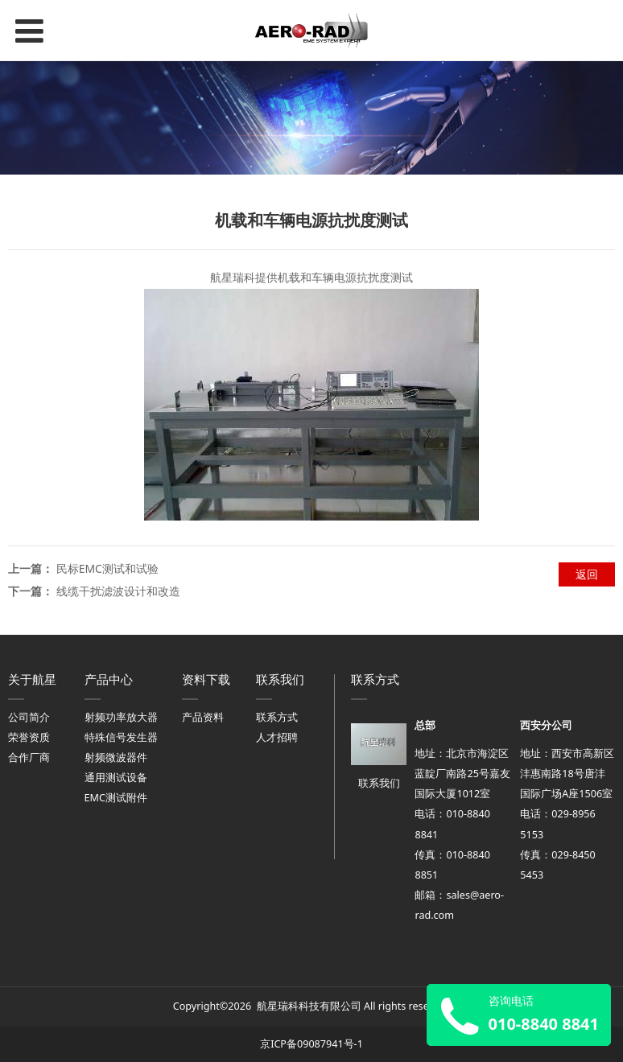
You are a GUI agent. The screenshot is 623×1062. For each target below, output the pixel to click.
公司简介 (29, 717)
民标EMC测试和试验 (107, 568)
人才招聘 (277, 737)
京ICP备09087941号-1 (311, 1044)
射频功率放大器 (121, 717)
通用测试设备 (116, 777)
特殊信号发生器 (121, 737)
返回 (587, 574)
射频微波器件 (116, 757)
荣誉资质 (29, 737)
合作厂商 (29, 757)
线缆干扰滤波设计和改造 (118, 591)
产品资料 (203, 717)
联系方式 (277, 717)
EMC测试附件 (116, 798)
